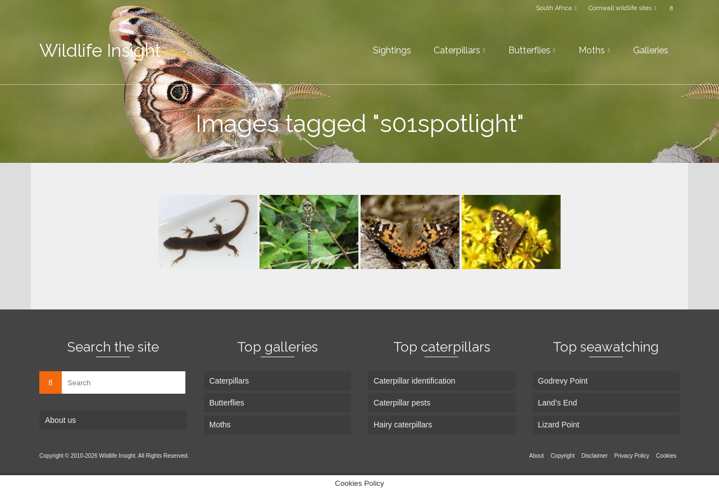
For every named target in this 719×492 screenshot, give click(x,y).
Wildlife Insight (100, 50)
